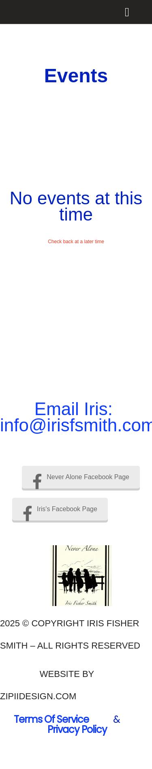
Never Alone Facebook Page (80, 476)
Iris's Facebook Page (60, 509)
